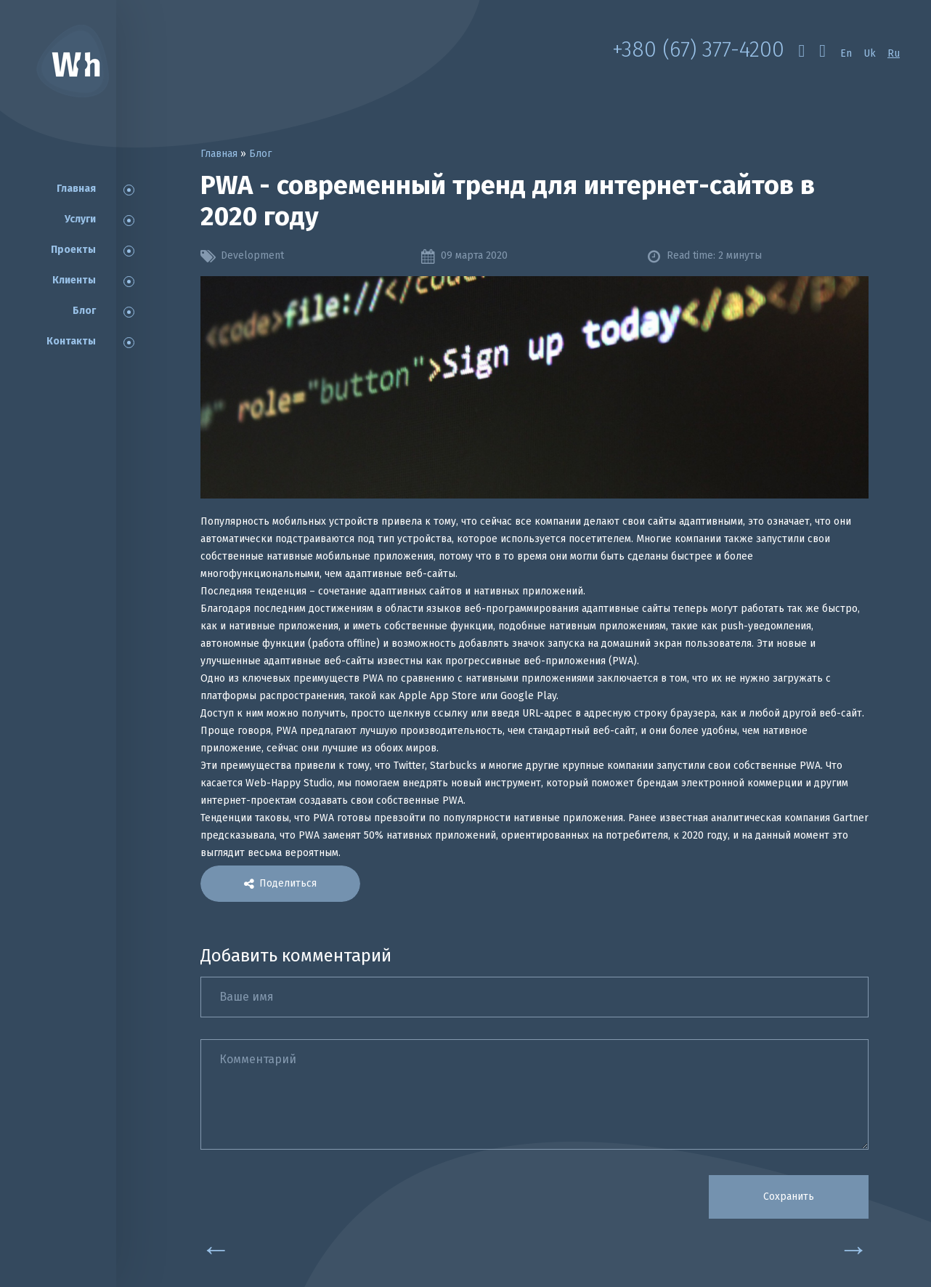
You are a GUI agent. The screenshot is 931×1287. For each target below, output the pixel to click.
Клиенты (74, 280)
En (846, 53)
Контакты (71, 341)
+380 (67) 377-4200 (697, 49)
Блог (84, 310)
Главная (76, 188)
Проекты (73, 249)
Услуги (80, 219)
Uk (869, 53)
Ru (893, 53)
